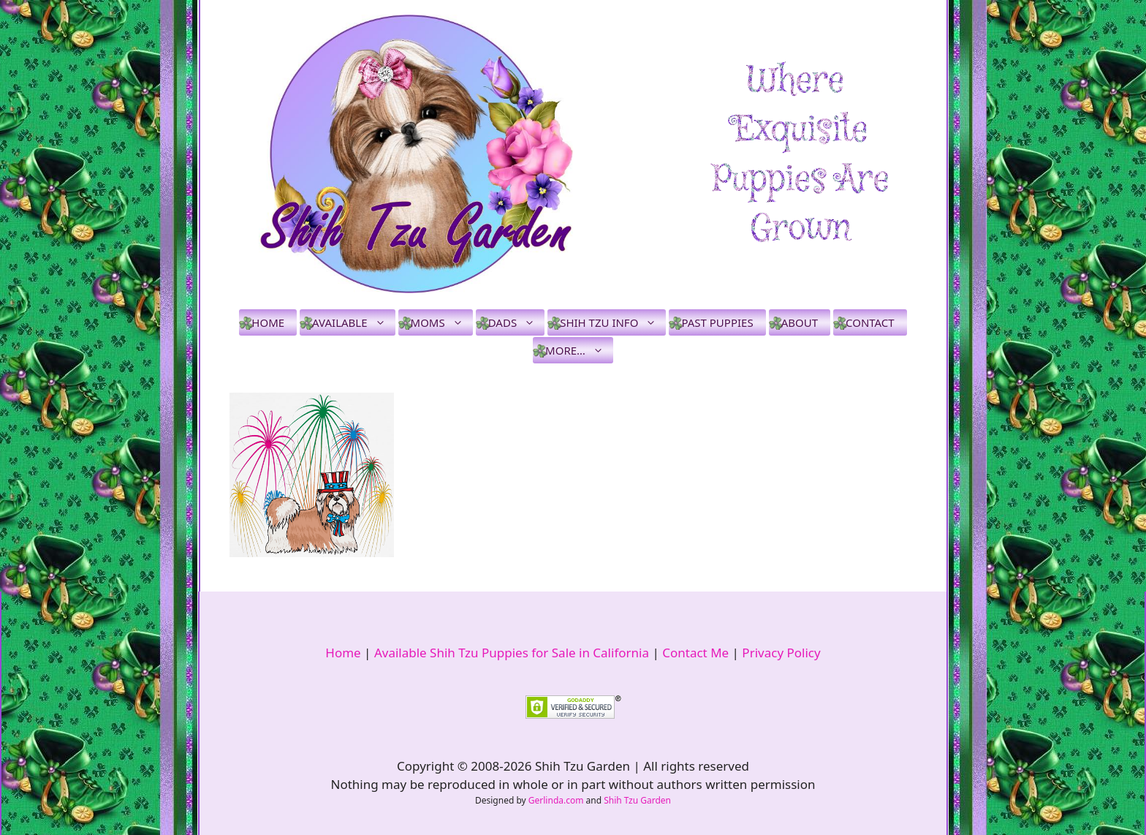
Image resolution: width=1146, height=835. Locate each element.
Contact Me (695, 652)
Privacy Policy (781, 652)
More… (579, 350)
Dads (516, 322)
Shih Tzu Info (613, 322)
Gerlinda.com (556, 800)
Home (267, 322)
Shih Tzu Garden (637, 800)
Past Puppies (717, 322)
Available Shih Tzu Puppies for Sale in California (511, 652)
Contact (870, 322)
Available (353, 322)
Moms (442, 322)
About (799, 322)
